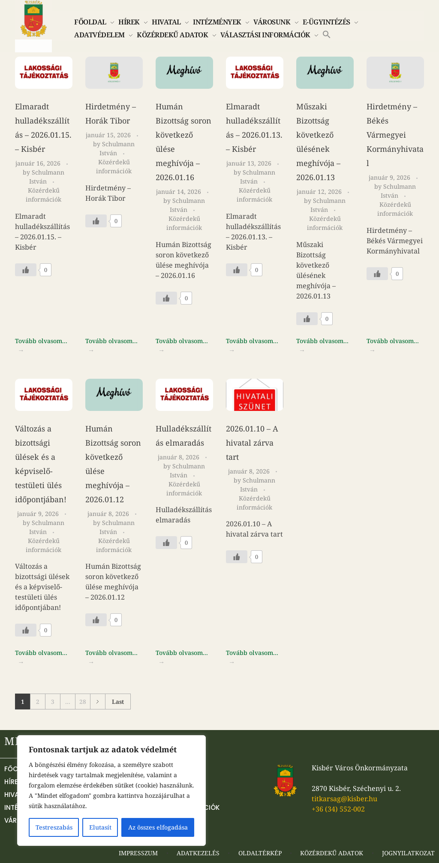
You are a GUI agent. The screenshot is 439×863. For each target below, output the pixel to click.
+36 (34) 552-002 (338, 809)
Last (118, 701)
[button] (326, 33)
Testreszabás (54, 827)
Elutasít (100, 827)
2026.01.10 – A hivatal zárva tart (252, 442)
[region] (111, 790)
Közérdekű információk (43, 194)
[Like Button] (25, 269)
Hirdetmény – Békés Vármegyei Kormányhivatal (395, 134)
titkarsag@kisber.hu (344, 798)
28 (82, 701)
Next (97, 701)
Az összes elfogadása (158, 827)
